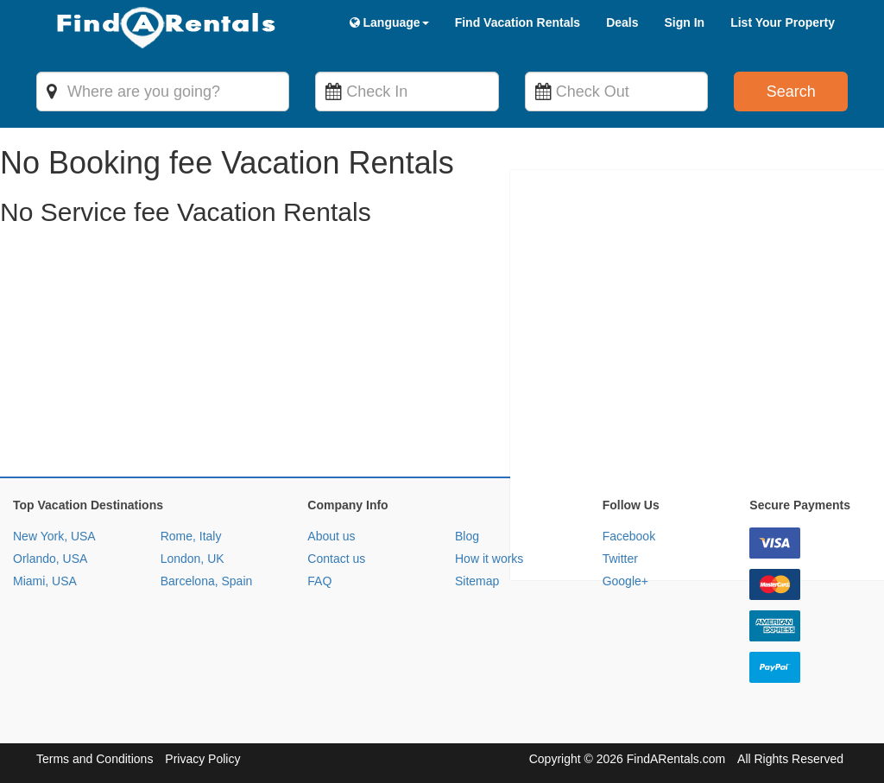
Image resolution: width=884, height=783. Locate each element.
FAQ (319, 581)
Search (791, 91)
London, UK (192, 558)
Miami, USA (45, 581)
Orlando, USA (50, 558)
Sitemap (477, 581)
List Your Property (782, 22)
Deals (622, 22)
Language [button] (389, 22)
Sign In (684, 22)
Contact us (336, 558)
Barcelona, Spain (207, 581)
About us (331, 536)
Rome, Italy (191, 536)
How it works (489, 558)
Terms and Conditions (94, 759)
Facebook (629, 536)
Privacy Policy (202, 759)
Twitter (620, 558)
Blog (467, 536)
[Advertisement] (442, 356)
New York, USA (54, 536)
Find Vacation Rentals (517, 22)
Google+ (625, 581)
